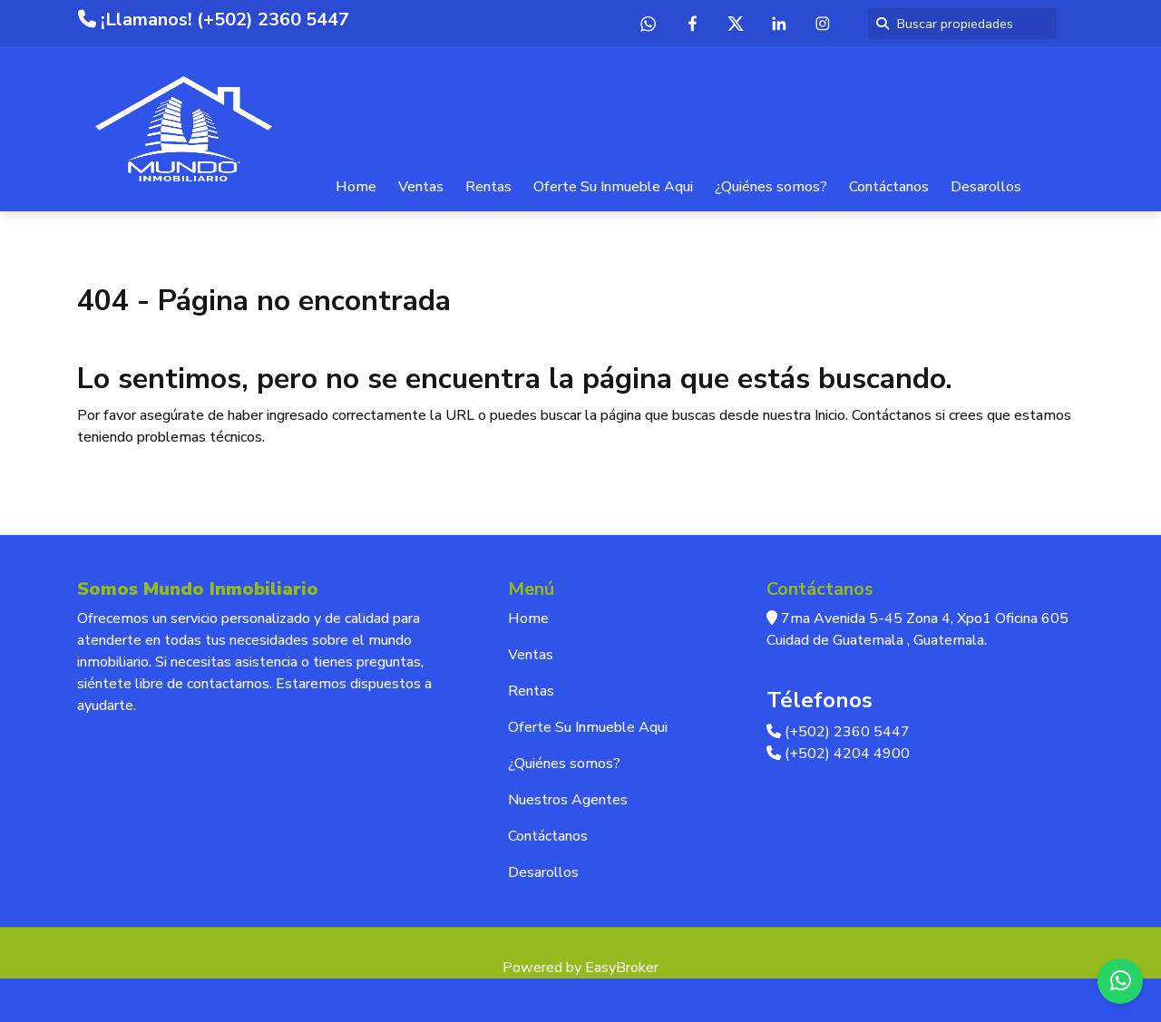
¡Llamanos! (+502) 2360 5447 (213, 19)
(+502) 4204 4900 (838, 754)
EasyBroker (622, 968)
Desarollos (986, 187)
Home (356, 187)
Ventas (421, 187)
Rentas (488, 187)
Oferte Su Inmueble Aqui (613, 187)
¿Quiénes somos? (771, 187)
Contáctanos (889, 187)
